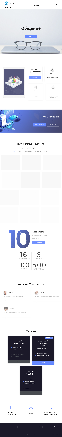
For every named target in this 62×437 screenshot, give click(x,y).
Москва (31, 413)
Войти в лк (36, 5)
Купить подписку (39, 124)
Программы (33, 4)
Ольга (13, 292)
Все (13, 151)
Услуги (26, 4)
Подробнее (53, 124)
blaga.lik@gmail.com (50, 412)
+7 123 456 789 (11, 412)
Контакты (50, 4)
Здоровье (38, 151)
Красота (47, 151)
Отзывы (39, 4)
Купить (19, 361)
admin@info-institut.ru (50, 414)
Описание (21, 4)
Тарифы (44, 4)
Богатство (28, 151)
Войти (31, 36)
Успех (20, 151)
